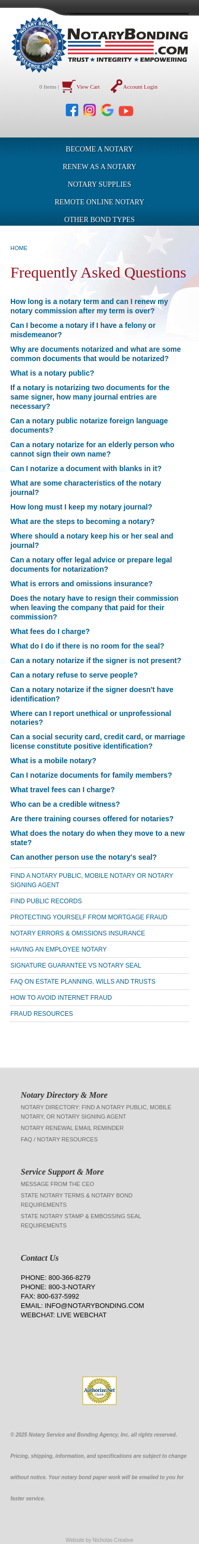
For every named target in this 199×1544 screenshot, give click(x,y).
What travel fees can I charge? (62, 789)
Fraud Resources (41, 1013)
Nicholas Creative (113, 1540)
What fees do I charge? (50, 631)
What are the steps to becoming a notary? (82, 521)
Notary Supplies (99, 184)
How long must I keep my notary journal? (81, 507)
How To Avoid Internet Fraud (61, 997)
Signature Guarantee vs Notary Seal (75, 965)
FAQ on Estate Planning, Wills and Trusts (82, 981)
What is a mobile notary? (53, 760)
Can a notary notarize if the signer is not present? (95, 660)
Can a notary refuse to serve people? (74, 675)
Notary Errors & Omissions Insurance (77, 933)
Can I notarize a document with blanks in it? (86, 468)
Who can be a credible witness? (65, 804)
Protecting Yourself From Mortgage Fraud (88, 917)
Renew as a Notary (99, 167)
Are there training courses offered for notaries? (92, 819)
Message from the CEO (57, 1184)
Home (18, 248)
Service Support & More (62, 1171)
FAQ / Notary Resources (59, 1139)
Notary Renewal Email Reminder (72, 1128)
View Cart (88, 87)
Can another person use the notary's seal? (83, 857)
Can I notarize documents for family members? (91, 775)
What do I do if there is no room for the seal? (87, 646)
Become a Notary (99, 149)
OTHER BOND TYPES (99, 220)
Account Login (140, 87)
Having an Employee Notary (58, 949)
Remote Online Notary (99, 202)
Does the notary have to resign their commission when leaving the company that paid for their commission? (94, 607)
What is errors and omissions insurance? (81, 584)
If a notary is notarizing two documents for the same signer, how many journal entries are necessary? (89, 396)
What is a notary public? (52, 373)
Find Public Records (46, 901)
